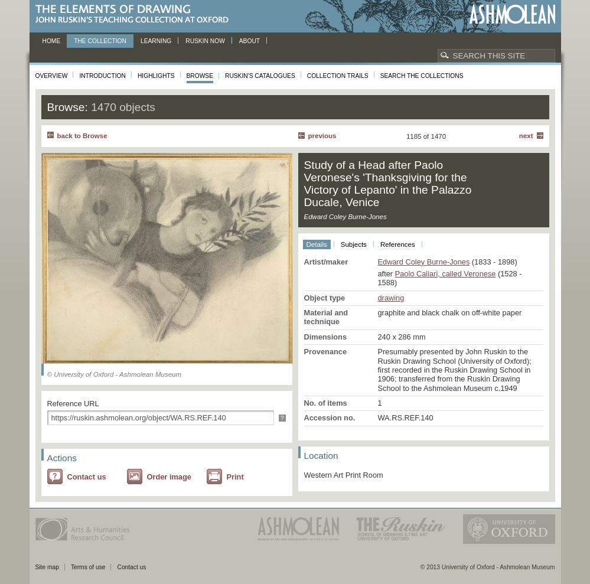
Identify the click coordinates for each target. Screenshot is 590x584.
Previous (322, 135)
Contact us (86, 476)
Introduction (102, 76)
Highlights (156, 76)
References (397, 244)
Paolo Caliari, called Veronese (445, 273)
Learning (156, 41)
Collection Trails (338, 76)
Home (52, 41)
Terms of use (88, 567)
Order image (169, 476)
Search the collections (422, 76)
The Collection (100, 41)
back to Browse (82, 135)
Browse (200, 76)
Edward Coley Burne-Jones (424, 261)
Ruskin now (205, 41)
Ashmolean (512, 14)
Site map (47, 567)
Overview (51, 76)
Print (235, 476)
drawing (391, 297)
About (249, 41)
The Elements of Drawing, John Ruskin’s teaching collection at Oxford (135, 14)
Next (526, 135)
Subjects (354, 244)
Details (317, 244)
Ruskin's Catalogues (260, 76)
